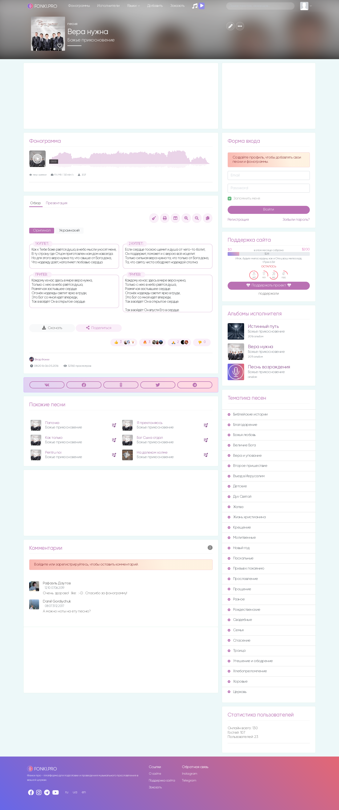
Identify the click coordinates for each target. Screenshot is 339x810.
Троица (237, 650)
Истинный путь (263, 326)
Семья (236, 630)
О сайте (155, 773)
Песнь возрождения (269, 367)
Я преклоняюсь (149, 423)
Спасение (239, 640)
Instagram (189, 773)
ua (75, 792)
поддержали (268, 294)
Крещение (239, 527)
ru (66, 792)
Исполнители (108, 6)
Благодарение (242, 425)
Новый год (239, 548)
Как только (53, 438)
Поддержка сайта (162, 780)
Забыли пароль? (296, 219)
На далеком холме (152, 452)
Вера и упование (245, 455)
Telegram (189, 780)
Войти (268, 210)
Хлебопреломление (247, 671)
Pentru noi (53, 452)
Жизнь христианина (247, 517)
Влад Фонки (39, 359)
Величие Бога (242, 445)
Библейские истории (248, 414)
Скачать (52, 328)
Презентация (56, 203)
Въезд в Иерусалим (246, 476)
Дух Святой (239, 496)
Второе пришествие (247, 466)
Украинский (69, 230)
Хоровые (238, 681)
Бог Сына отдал (150, 438)
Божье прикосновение (91, 40)
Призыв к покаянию (246, 568)
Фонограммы (79, 6)
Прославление (243, 579)
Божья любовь (242, 435)
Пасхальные (241, 558)
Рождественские (244, 609)
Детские (237, 486)
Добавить (155, 6)
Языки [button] (132, 6)
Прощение (239, 589)
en (84, 792)
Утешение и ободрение (250, 661)
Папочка (52, 423)
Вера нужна (260, 346)
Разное (236, 599)
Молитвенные (242, 537)
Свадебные (240, 620)
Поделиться (98, 328)
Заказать (177, 6)
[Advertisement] (121, 96)
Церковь (237, 692)
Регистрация (238, 219)
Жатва (235, 507)
